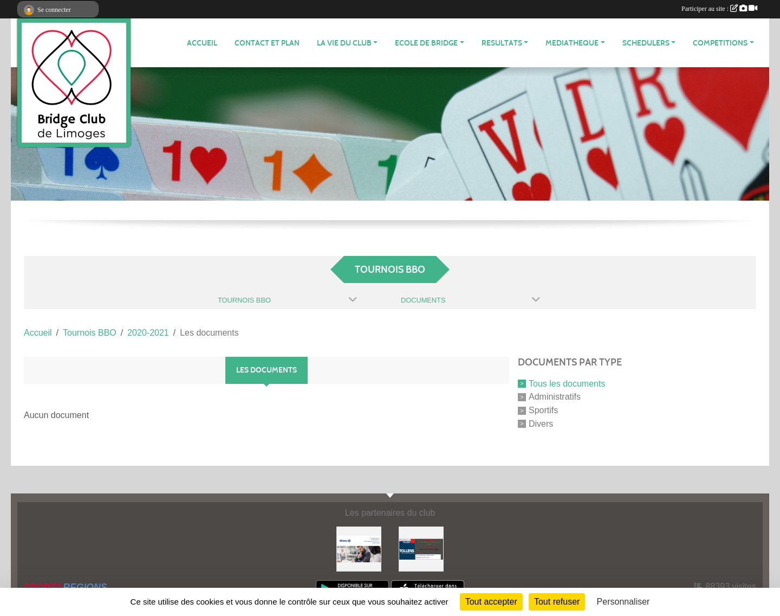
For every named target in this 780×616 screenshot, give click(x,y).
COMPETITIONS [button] (720, 43)
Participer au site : (719, 8)
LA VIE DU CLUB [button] (344, 43)
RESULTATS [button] (502, 43)
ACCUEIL (202, 43)
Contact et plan (267, 43)
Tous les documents (567, 383)
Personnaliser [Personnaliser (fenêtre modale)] (623, 601)
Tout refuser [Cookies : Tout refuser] (557, 601)
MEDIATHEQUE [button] (572, 43)
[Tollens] (421, 548)
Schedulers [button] (646, 43)
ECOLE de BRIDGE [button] (426, 43)
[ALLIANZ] (358, 548)
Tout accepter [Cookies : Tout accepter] (491, 601)
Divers (541, 423)
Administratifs (555, 396)
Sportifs (543, 410)
